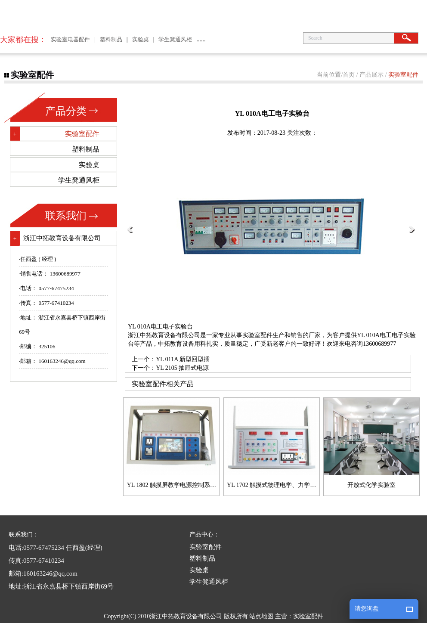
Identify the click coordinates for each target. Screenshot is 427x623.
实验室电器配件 (70, 39)
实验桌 (140, 39)
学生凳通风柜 (175, 39)
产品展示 (371, 74)
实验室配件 (403, 74)
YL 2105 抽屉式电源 (182, 368)
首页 (349, 74)
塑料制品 (111, 39)
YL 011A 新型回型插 (183, 359)
